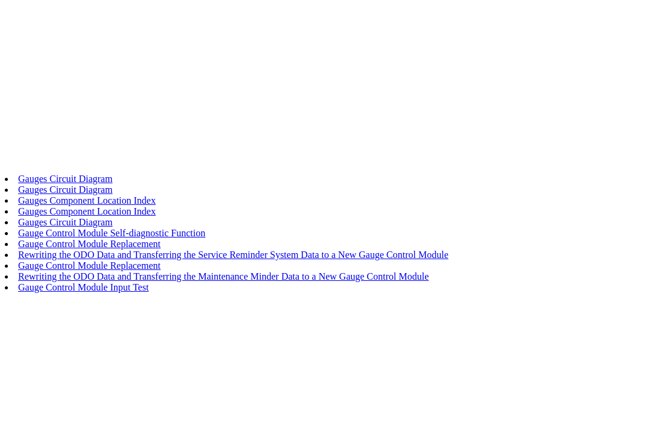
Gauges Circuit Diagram (65, 179)
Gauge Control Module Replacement (89, 244)
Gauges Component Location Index (87, 200)
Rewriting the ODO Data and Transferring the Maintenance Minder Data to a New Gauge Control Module (223, 276)
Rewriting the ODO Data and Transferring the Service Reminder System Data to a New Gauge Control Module (233, 255)
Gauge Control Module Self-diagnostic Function (111, 233)
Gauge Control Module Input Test (83, 287)
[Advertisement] (332, 89)
